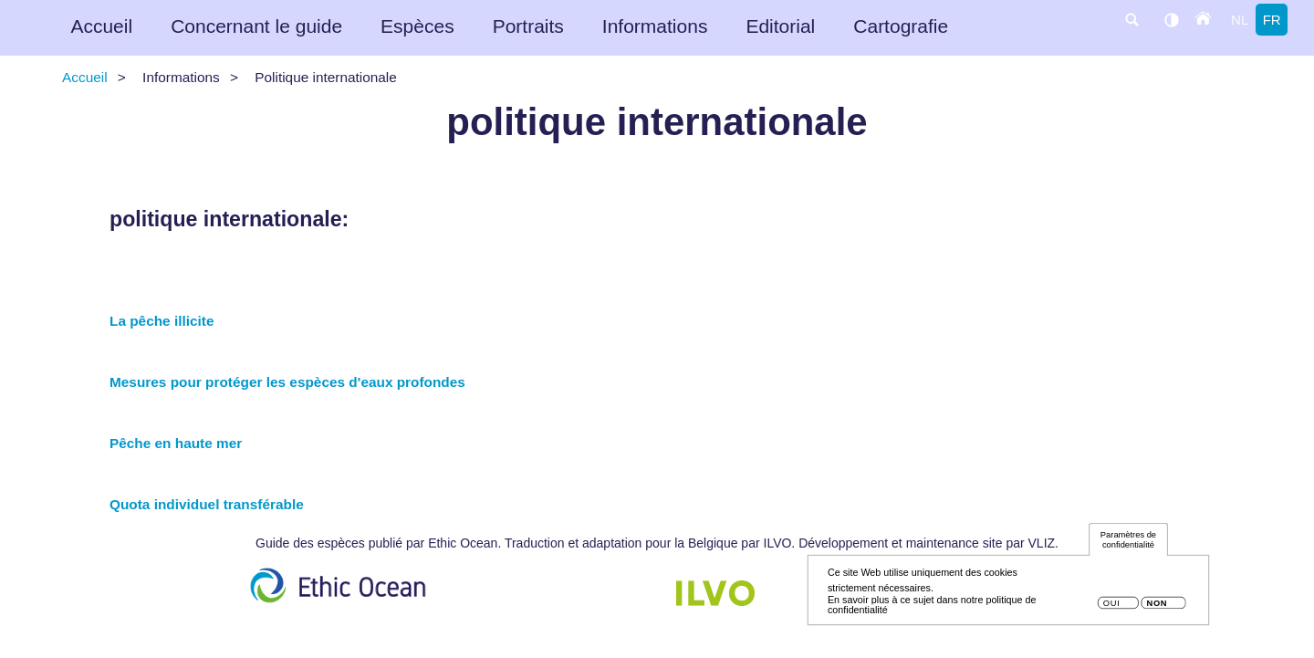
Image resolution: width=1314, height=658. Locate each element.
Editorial (780, 26)
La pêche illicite (162, 321)
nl (1239, 19)
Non (1156, 609)
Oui (1112, 609)
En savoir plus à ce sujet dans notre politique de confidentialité (932, 610)
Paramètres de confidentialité (1128, 545)
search (1131, 20)
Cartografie (900, 26)
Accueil (101, 26)
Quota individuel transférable (207, 504)
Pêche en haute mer (176, 443)
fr (1272, 19)
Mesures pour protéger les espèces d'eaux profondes (287, 382)
